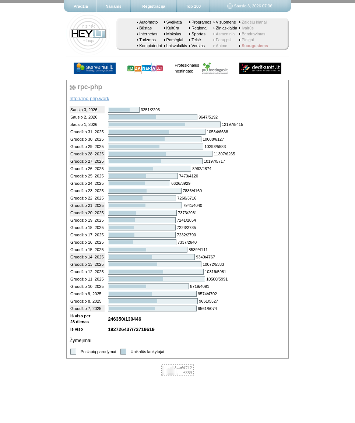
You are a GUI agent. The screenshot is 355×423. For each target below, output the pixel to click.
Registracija (153, 6)
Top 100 (193, 6)
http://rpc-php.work (89, 98)
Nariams (113, 6)
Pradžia (81, 6)
